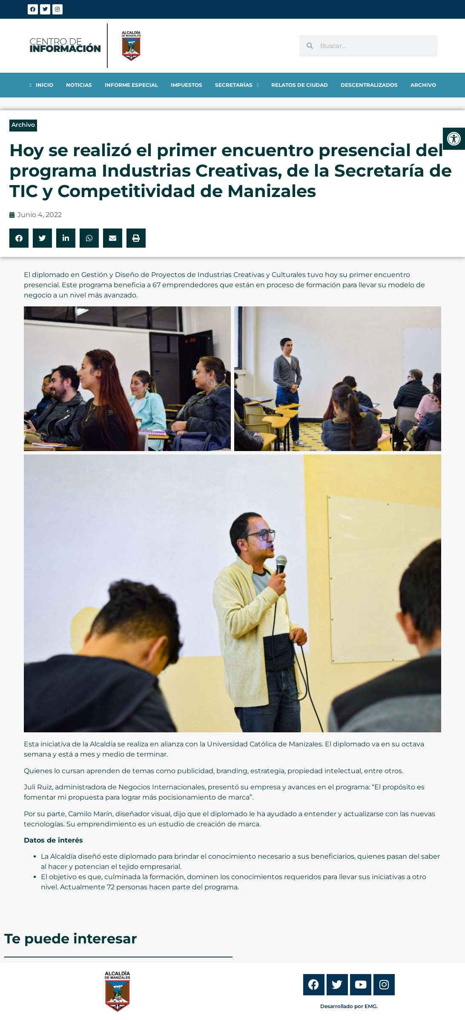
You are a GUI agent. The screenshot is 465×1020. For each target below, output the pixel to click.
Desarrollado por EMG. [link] (349, 1006)
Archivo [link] (23, 125)
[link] (454, 139)
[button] (19, 238)
